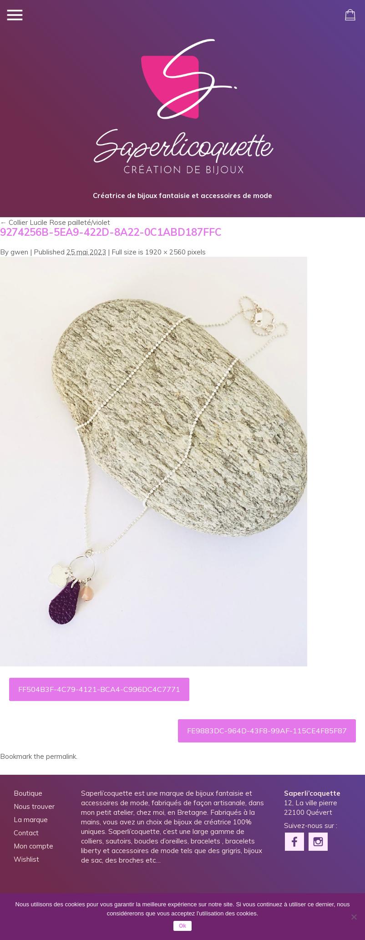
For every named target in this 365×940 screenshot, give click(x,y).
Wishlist (26, 859)
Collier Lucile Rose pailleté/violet (55, 222)
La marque (31, 819)
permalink (61, 756)
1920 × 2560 (165, 252)
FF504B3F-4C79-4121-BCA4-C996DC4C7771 (99, 689)
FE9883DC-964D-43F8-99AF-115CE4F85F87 (267, 730)
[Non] (353, 916)
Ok (182, 926)
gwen (19, 252)
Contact (26, 832)
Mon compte (33, 846)
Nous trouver (34, 806)
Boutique (28, 793)
